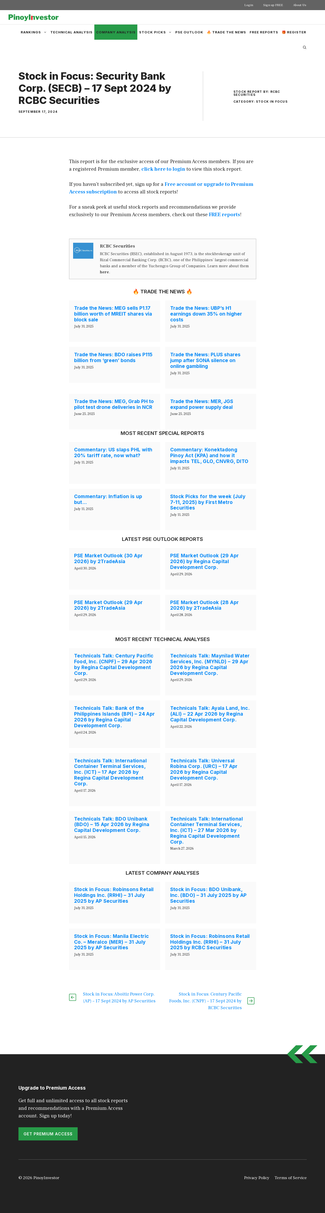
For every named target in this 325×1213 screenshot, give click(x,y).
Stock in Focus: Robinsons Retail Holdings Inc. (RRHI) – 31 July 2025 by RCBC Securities (210, 942)
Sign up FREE (273, 5)
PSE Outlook (189, 32)
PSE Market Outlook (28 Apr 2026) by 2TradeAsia (204, 605)
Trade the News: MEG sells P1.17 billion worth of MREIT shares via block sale (113, 314)
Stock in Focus (272, 101)
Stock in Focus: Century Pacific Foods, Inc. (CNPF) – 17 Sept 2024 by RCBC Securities (205, 1001)
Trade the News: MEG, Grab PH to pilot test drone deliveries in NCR (114, 404)
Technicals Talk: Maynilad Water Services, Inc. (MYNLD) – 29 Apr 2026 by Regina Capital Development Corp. (210, 664)
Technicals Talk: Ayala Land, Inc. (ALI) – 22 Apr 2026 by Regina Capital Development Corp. (210, 714)
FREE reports (224, 214)
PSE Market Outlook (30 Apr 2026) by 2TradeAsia (108, 558)
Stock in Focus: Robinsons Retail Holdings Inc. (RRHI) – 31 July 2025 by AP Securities (114, 895)
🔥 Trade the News (226, 32)
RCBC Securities (117, 246)
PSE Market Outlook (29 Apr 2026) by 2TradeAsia (108, 605)
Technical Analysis (71, 32)
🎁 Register (294, 32)
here (104, 272)
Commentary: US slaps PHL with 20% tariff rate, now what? (113, 452)
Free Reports (264, 32)
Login (248, 5)
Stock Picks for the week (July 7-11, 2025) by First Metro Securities (207, 502)
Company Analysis (116, 32)
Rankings (35, 32)
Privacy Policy (256, 1178)
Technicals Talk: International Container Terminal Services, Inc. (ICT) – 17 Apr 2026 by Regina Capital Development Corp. (110, 772)
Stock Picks (156, 32)
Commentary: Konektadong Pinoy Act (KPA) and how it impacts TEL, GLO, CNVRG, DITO (209, 455)
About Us (299, 5)
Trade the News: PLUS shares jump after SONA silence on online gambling (205, 360)
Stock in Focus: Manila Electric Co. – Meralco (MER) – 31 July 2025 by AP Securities (111, 942)
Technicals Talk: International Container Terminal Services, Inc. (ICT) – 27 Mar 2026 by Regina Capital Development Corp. (206, 830)
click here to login (163, 169)
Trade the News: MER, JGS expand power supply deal (201, 404)
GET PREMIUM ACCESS (48, 1133)
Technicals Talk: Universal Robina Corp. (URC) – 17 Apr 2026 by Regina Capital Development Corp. (204, 769)
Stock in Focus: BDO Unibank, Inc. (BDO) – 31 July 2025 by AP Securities (208, 895)
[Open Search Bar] (304, 47)
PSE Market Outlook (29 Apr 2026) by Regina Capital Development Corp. (204, 561)
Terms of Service (290, 1178)
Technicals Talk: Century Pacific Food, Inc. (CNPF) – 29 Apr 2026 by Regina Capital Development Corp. (114, 664)
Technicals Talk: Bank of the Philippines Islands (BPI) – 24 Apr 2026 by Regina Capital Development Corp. (114, 716)
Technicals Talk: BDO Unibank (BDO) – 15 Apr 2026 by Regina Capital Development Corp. (111, 824)
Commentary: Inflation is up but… (108, 499)
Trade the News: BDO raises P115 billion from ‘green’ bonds (113, 357)
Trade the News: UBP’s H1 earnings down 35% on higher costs (206, 314)
